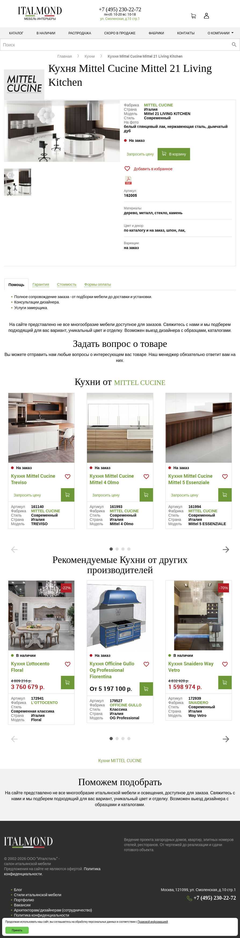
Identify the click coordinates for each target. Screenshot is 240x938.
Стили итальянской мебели (37, 894)
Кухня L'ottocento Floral (30, 666)
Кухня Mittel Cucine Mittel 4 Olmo (112, 478)
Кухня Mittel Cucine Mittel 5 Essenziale (190, 478)
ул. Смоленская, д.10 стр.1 (120, 18)
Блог (18, 889)
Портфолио (24, 899)
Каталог (16, 33)
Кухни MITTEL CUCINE (120, 760)
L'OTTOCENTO (44, 702)
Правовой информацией (153, 922)
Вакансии (22, 904)
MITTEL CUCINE (158, 105)
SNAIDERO (198, 702)
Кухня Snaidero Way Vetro (190, 666)
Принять (17, 930)
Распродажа (79, 33)
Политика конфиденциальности (41, 914)
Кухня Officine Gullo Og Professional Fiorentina (112, 669)
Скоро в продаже (120, 33)
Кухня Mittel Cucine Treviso (33, 478)
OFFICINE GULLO (125, 704)
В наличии (46, 33)
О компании (221, 33)
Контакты (186, 33)
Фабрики (156, 33)
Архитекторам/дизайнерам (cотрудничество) (53, 909)
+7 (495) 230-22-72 (120, 9)
